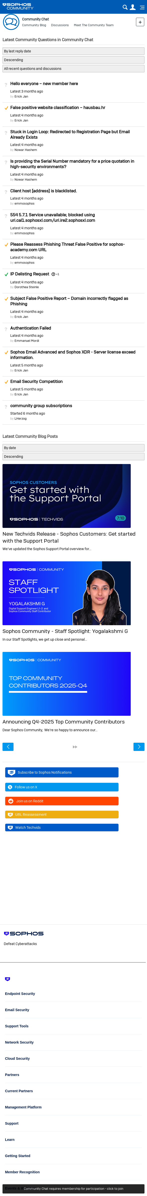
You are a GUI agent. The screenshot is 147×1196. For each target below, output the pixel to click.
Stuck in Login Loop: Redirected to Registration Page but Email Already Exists (70, 134)
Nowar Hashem (26, 150)
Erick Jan (21, 96)
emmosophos (25, 203)
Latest (26, 91)
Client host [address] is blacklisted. (43, 191)
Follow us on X (22, 787)
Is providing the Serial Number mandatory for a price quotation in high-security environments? (72, 163)
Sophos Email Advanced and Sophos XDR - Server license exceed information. (72, 354)
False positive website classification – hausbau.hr (57, 107)
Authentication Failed (30, 328)
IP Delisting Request (29, 274)
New (140, 22)
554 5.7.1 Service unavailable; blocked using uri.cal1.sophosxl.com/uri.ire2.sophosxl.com (52, 217)
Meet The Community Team (94, 25)
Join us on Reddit (25, 801)
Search (125, 7)
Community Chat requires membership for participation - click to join (73, 1189)
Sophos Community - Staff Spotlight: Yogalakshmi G (65, 631)
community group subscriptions (41, 405)
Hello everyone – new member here (44, 83)
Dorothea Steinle (27, 287)
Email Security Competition (36, 381)
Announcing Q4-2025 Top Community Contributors (64, 721)
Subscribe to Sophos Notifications (40, 772)
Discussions (60, 25)
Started (27, 413)
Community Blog (34, 25)
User (132, 7)
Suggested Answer (6, 108)
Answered (6, 274)
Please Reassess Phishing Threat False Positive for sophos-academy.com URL (67, 246)
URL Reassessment (27, 814)
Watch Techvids (24, 827)
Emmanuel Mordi (27, 341)
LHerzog (21, 418)
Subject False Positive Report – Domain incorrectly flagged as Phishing (69, 301)
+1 (57, 274)
